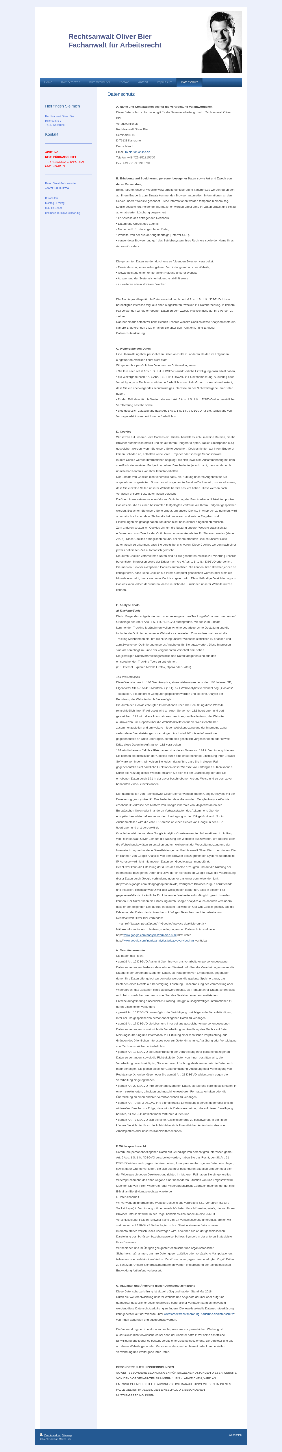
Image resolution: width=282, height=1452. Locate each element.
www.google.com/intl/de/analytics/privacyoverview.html (159, 940)
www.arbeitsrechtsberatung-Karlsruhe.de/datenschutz (199, 1314)
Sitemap (67, 1435)
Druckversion (50, 1435)
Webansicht (235, 1435)
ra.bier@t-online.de (137, 152)
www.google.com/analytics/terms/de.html (150, 935)
